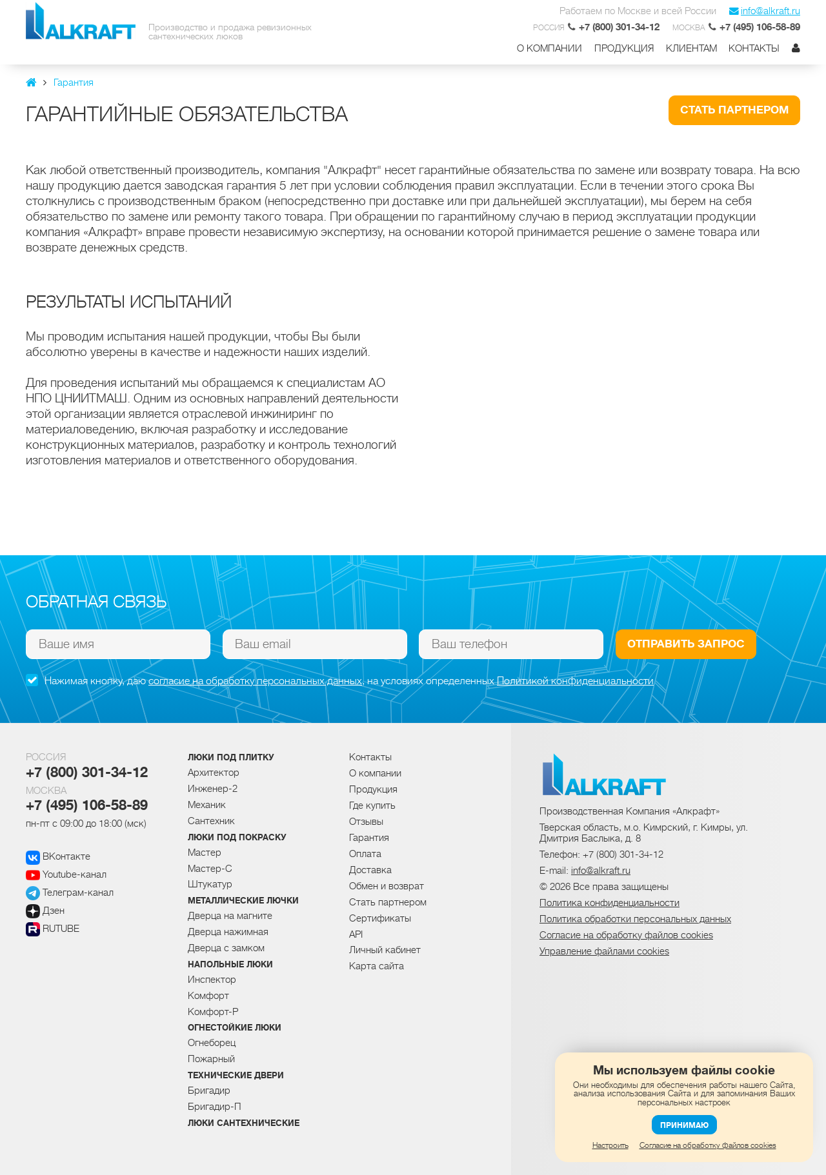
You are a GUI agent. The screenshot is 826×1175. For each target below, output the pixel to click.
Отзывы (366, 821)
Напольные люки (230, 964)
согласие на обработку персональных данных (255, 681)
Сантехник (211, 821)
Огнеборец (212, 1043)
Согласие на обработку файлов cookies (708, 1145)
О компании (549, 49)
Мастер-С (210, 869)
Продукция (624, 49)
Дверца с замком (226, 948)
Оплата (365, 854)
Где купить (372, 805)
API (356, 934)
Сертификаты (380, 918)
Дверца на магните (230, 916)
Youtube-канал (66, 874)
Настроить (610, 1145)
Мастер (204, 852)
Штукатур (210, 884)
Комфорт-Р (213, 1012)
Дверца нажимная (228, 932)
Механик (207, 805)
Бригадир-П (214, 1106)
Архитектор (213, 772)
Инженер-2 (212, 789)
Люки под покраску (237, 837)
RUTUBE (52, 928)
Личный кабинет (385, 950)
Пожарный (211, 1059)
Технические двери (236, 1075)
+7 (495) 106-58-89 (87, 805)
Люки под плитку (231, 757)
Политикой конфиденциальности (575, 681)
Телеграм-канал (70, 892)
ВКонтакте (58, 856)
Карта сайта (376, 966)
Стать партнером (734, 110)
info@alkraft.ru (764, 11)
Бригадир (209, 1090)
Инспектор (212, 979)
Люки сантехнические (243, 1123)
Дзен (45, 910)
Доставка (370, 870)
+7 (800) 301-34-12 (87, 772)
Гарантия (369, 838)
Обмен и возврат (386, 886)
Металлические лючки (243, 900)
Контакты (754, 49)
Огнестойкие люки (234, 1027)
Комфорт (208, 996)
